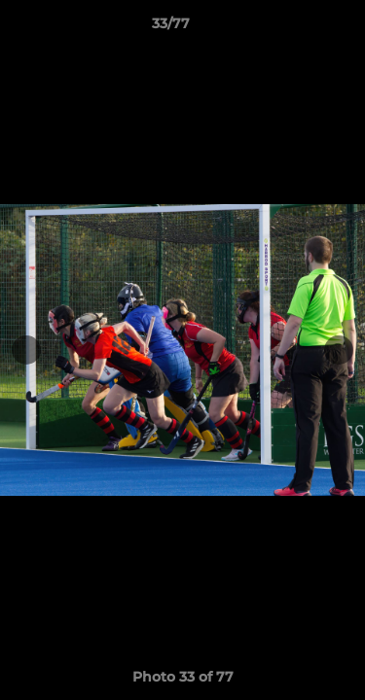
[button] (295, 28)
